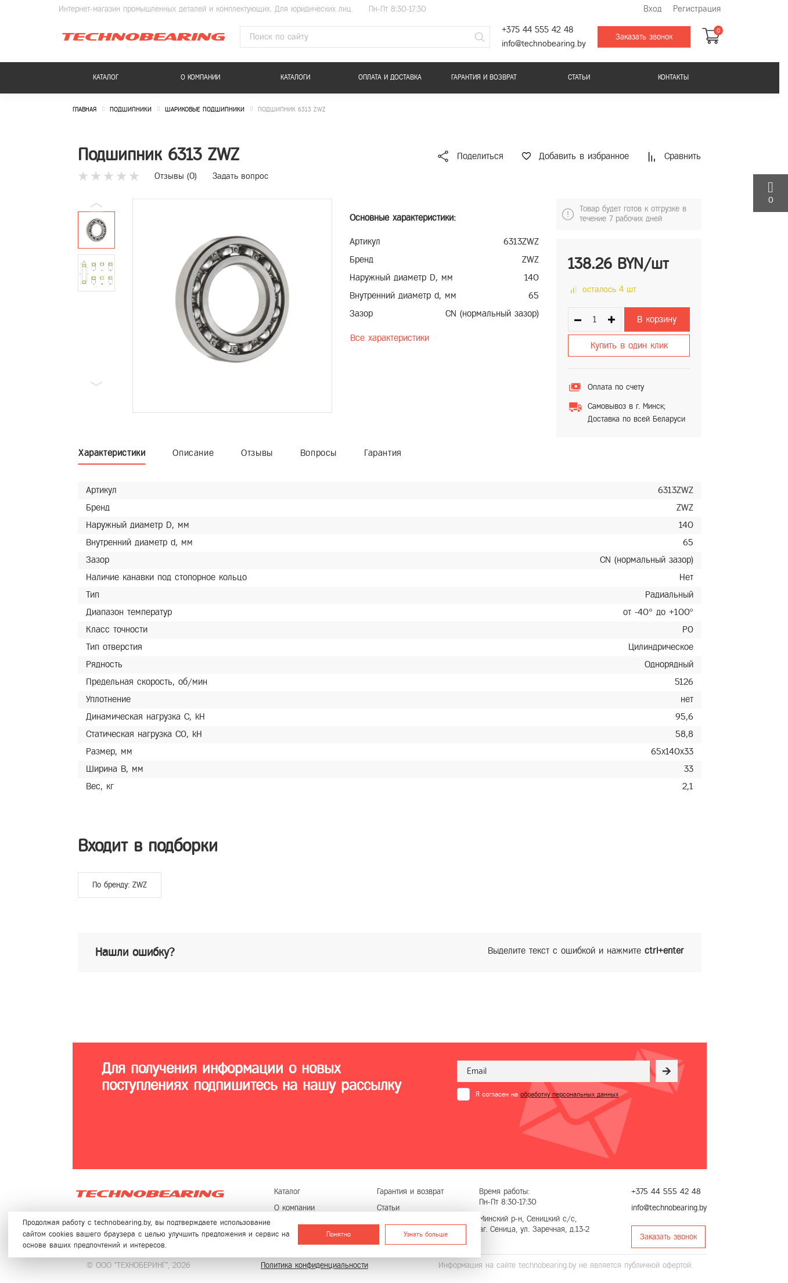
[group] (232, 305)
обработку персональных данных (569, 1094)
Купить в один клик (629, 345)
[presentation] (545, 1129)
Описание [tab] (193, 453)
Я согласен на (547, 1094)
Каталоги (295, 77)
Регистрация (697, 9)
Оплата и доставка (390, 77)
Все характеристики (389, 338)
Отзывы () (175, 176)
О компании (200, 77)
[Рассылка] (667, 1071)
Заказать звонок (644, 37)
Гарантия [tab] (383, 453)
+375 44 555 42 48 (537, 30)
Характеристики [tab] (111, 453)
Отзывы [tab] (257, 453)
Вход (652, 9)
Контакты (673, 77)
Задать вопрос (240, 176)
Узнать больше (426, 1234)
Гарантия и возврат (484, 77)
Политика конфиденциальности (314, 1265)
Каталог (105, 77)
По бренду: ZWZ (119, 885)
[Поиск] (479, 37)
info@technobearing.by (544, 43)
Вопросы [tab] (318, 453)
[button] (96, 384)
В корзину (657, 319)
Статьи (579, 77)
